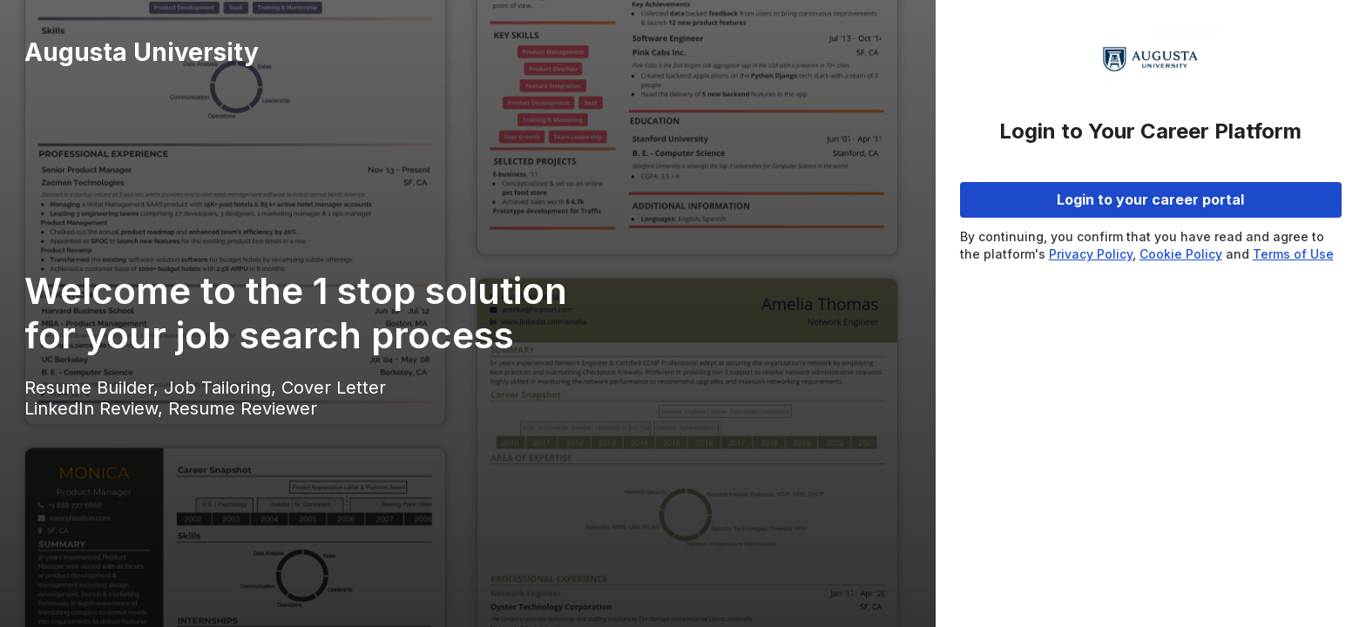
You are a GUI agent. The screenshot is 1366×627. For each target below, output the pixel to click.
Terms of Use (1293, 253)
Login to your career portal (1150, 199)
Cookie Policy (1180, 253)
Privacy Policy (1091, 253)
